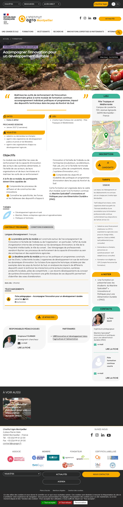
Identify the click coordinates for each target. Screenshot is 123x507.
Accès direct (49, 4)
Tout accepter (49, 503)
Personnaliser (80, 503)
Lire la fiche (24, 348)
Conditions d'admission (42, 227)
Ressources (29, 4)
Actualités (110, 19)
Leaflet (117, 149)
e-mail (24, 343)
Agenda (61, 482)
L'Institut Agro (100, 4)
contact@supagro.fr (12, 443)
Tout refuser (65, 503)
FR (113, 4)
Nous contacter (101, 474)
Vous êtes (8, 4)
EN (118, 4)
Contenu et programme (15, 227)
